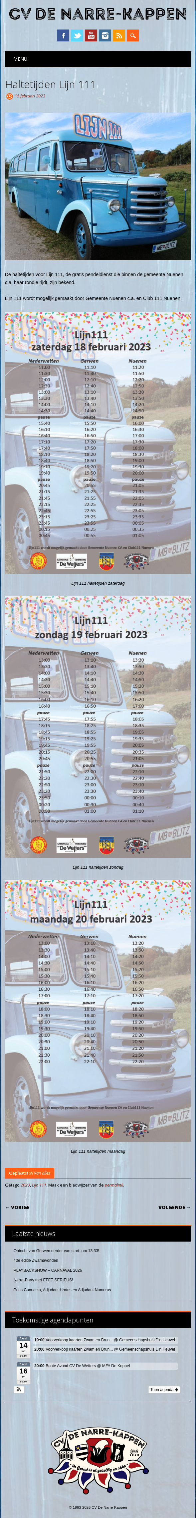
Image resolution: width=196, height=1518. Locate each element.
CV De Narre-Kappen (98, 14)
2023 (25, 1185)
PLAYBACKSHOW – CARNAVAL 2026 (48, 1270)
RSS (119, 35)
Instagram (105, 35)
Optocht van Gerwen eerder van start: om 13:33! (56, 1251)
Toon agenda (164, 1389)
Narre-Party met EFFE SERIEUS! (43, 1280)
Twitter (77, 35)
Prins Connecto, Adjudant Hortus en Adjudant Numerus (62, 1290)
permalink (114, 1185)
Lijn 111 (39, 1185)
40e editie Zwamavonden (36, 1260)
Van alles (42, 1173)
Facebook (63, 35)
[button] (19, 1389)
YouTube (91, 35)
